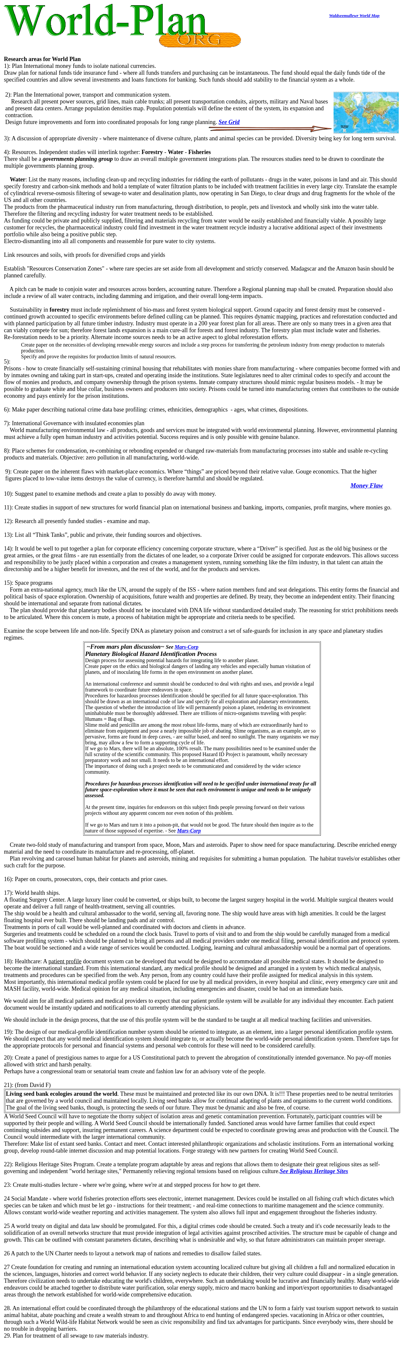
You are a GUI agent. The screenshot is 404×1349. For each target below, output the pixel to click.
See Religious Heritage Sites (314, 1171)
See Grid (229, 122)
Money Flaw (367, 485)
